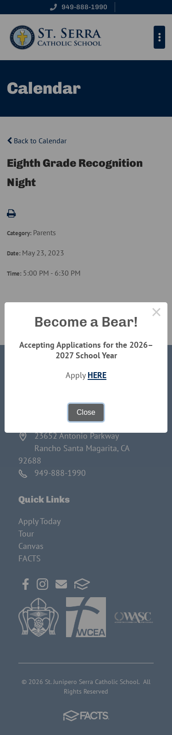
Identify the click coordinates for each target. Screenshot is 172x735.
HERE (97, 375)
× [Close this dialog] (156, 313)
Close (86, 412)
